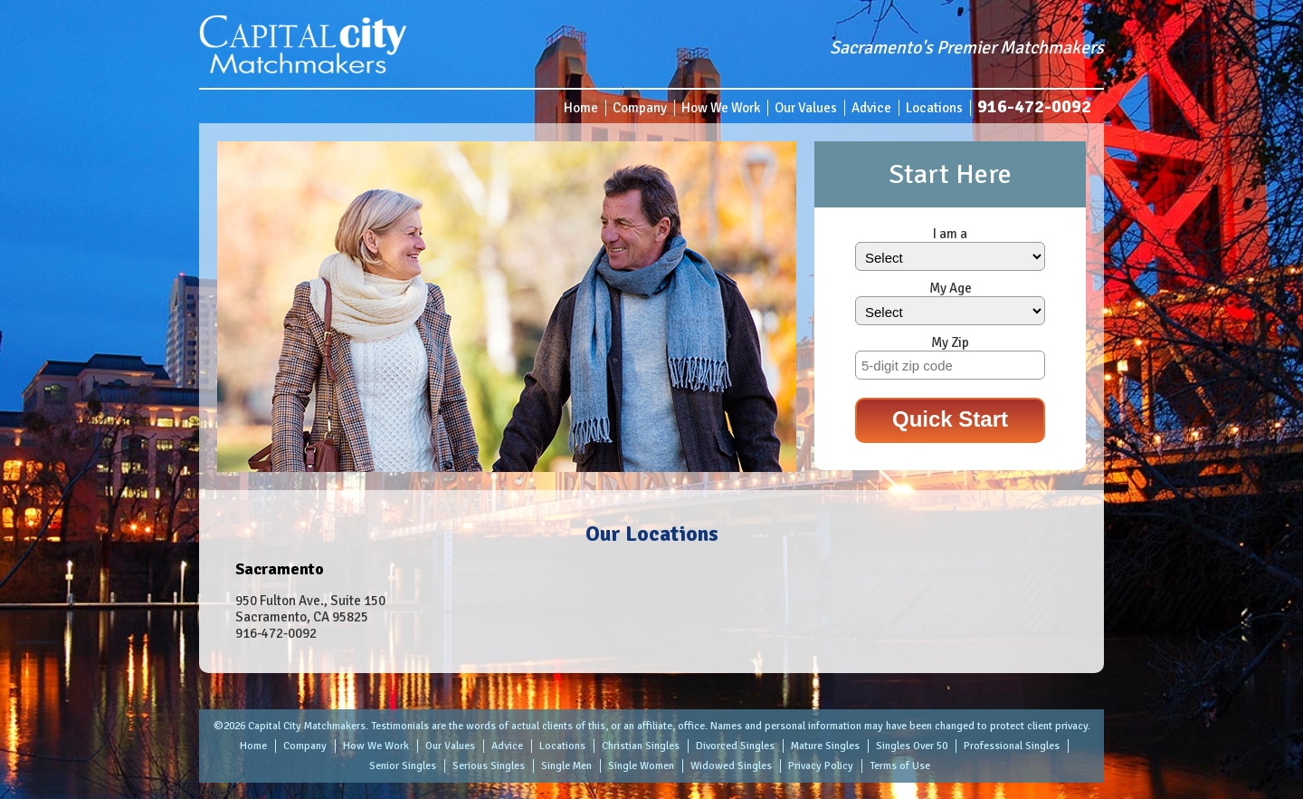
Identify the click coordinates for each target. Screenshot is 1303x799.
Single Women (641, 766)
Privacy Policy (820, 766)
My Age (950, 288)
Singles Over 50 (911, 746)
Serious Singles (488, 766)
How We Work (720, 108)
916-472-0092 (1034, 106)
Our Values (806, 108)
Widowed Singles (731, 766)
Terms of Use (900, 766)
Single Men (566, 766)
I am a (950, 234)
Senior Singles (402, 766)
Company (640, 108)
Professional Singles (1012, 746)
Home (581, 108)
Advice (871, 108)
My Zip (950, 342)
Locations (934, 108)
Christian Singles (641, 746)
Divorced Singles (735, 746)
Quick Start (950, 419)
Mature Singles (825, 746)
